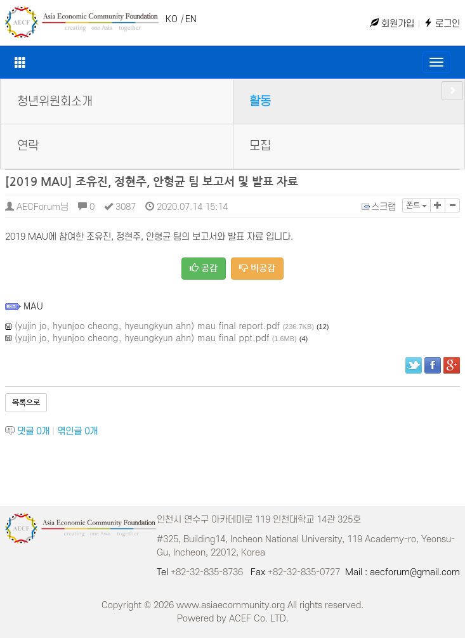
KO (172, 19)
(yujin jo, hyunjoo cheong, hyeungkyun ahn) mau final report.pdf (147, 325)
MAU (33, 305)
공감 (204, 268)
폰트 (416, 205)
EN (191, 19)
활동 (260, 101)
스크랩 (379, 207)
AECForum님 (37, 207)
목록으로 (26, 403)
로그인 (442, 23)
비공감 (257, 268)
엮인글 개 (77, 431)
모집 (260, 146)
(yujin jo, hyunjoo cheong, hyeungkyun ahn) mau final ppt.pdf (142, 337)
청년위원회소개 (55, 101)
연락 (28, 146)
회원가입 (392, 23)
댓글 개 (33, 431)
